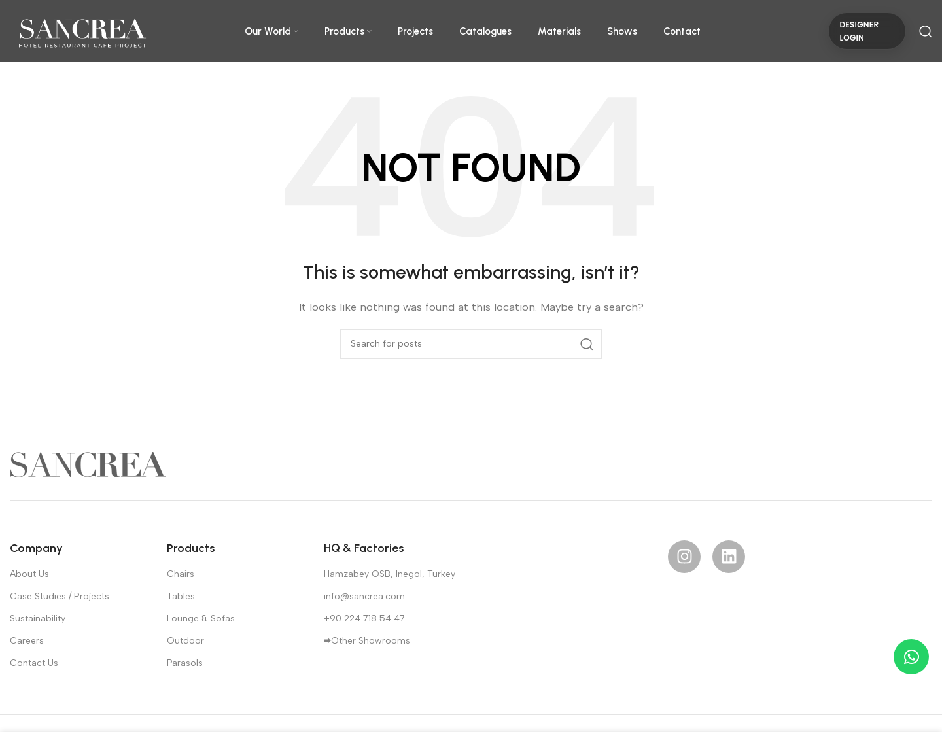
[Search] (926, 31)
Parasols (185, 663)
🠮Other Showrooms (367, 640)
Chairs (180, 574)
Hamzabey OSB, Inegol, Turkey (389, 574)
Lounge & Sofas (201, 618)
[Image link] (88, 463)
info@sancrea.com (364, 596)
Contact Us (34, 663)
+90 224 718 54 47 (364, 618)
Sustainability (37, 618)
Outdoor (185, 640)
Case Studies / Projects (59, 596)
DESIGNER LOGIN (859, 31)
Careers (27, 640)
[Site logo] (82, 30)
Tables (181, 596)
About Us (29, 574)
